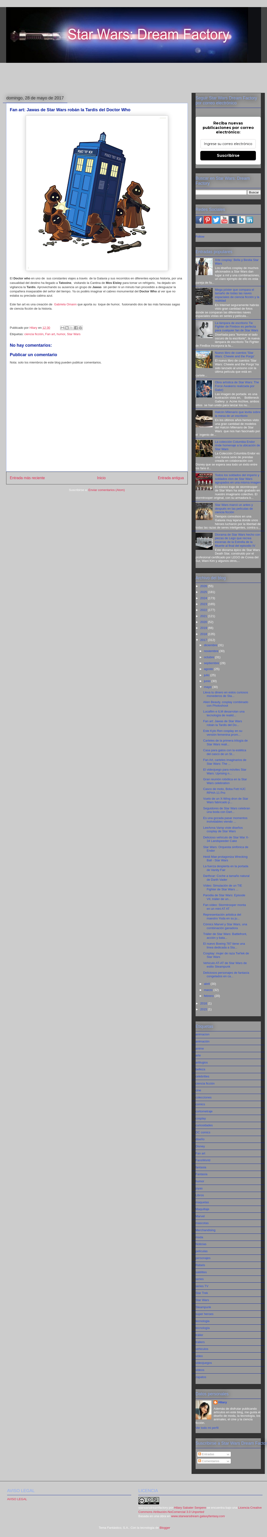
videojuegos (204, 1363)
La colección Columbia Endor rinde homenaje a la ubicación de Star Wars (237, 445)
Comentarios (208, 1461)
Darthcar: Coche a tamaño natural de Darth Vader (226, 877)
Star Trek (202, 1293)
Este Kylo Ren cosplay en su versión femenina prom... (222, 732)
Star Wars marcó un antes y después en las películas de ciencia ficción (234, 508)
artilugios (202, 1062)
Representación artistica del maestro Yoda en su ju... (222, 916)
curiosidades (204, 1125)
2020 (204, 622)
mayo (208, 687)
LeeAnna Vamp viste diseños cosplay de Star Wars (223, 829)
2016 (204, 1003)
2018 (204, 634)
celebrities (203, 1076)
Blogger (165, 1527)
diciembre (211, 645)
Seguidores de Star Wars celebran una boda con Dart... (226, 810)
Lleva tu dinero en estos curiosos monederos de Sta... (225, 694)
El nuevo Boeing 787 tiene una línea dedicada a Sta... (224, 945)
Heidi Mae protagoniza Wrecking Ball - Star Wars (225, 858)
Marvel (200, 1216)
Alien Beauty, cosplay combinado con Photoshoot (225, 704)
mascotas (202, 1223)
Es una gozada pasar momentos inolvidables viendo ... (225, 820)
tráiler (199, 1335)
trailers (200, 1342)
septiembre (212, 663)
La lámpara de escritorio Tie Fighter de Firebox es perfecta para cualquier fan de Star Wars (236, 326)
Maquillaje (203, 1209)
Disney (200, 1146)
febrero (209, 996)
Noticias (201, 1244)
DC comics (203, 1132)
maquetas (202, 1202)
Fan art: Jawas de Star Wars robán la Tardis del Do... (222, 723)
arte (198, 1055)
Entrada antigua (171, 478)
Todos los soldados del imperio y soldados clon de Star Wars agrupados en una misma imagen (238, 478)
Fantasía (202, 1174)
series (200, 1279)
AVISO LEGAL (17, 1499)
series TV (202, 1286)
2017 (204, 640)
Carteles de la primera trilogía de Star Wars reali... (225, 742)
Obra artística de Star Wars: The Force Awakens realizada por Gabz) (237, 385)
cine (198, 1090)
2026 (204, 586)
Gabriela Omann (65, 304)
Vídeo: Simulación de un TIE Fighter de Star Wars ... (222, 887)
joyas (199, 1188)
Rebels (200, 1265)
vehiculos (202, 1349)
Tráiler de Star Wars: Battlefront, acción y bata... (225, 935)
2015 (204, 1009)
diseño (200, 1139)
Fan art (50, 334)
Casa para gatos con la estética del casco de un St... (224, 752)
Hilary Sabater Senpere (190, 1507)
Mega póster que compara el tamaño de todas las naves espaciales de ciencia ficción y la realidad (237, 295)
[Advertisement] (133, 77)
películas (202, 1251)
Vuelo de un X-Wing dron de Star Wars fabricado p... (225, 800)
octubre (209, 657)
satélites (201, 1272)
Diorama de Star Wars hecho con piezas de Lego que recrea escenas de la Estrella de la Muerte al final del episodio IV (237, 540)
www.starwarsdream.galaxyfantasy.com (198, 1516)
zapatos (201, 1377)
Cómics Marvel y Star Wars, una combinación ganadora (225, 926)
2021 (204, 616)
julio (207, 675)
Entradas (206, 1454)
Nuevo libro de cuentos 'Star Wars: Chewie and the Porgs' (234, 354)
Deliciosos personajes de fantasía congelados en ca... (226, 974)
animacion (203, 1034)
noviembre (211, 651)
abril (207, 984)
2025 (204, 592)
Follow (200, 236)
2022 (204, 610)
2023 (204, 604)
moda (199, 1237)
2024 (204, 598)
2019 (204, 628)
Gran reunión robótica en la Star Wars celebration (225, 781)
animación (203, 1041)
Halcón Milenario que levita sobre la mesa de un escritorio (237, 414)
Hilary (222, 1402)
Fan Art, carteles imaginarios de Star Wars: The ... (224, 761)
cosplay (201, 1118)
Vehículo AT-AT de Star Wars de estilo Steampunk (225, 965)
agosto (209, 669)
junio (207, 681)
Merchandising (206, 1230)
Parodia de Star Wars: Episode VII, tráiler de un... (224, 897)
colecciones (204, 1097)
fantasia (201, 1167)
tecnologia (203, 1321)
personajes (203, 1258)
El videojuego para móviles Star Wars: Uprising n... (224, 771)
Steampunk (203, 1307)
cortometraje (204, 1111)
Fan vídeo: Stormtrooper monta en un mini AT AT (224, 906)
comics (200, 1104)
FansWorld (203, 1160)
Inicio (101, 478)
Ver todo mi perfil (207, 1428)
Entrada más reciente (27, 478)
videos (200, 1370)
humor (61, 334)
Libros (200, 1195)
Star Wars (73, 334)
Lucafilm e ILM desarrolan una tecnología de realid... (224, 713)
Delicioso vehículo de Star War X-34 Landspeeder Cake (226, 839)
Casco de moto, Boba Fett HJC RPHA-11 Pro (224, 790)
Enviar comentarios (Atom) (106, 490)
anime (200, 1048)
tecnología (203, 1328)
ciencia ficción (34, 334)
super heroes (205, 1314)
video (199, 1356)
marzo (208, 990)
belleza (200, 1069)
